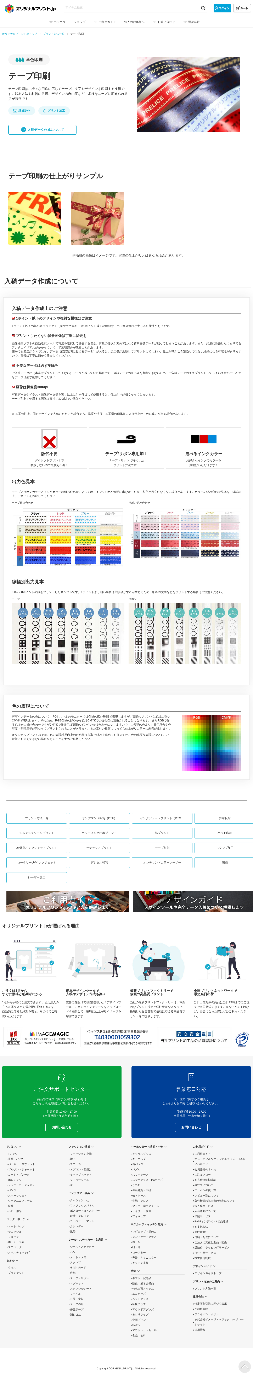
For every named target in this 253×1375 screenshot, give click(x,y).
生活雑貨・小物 (141, 1190)
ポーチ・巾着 (16, 1242)
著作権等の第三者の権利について (215, 1200)
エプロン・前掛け (81, 1169)
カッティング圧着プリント (99, 833)
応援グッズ (139, 1304)
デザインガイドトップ (208, 1273)
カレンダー (77, 1226)
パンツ (12, 1190)
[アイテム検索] (131, 7)
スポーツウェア (17, 1195)
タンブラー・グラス (144, 1236)
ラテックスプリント (99, 847)
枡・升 (136, 1247)
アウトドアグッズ (143, 1309)
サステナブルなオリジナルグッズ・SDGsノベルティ (220, 1162)
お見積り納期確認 (205, 1179)
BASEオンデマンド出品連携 (212, 1221)
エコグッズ (139, 1293)
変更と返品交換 (211, 1242)
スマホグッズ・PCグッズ (147, 1179)
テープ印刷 (162, 847)
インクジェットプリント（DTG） (162, 818)
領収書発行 (201, 1232)
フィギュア (139, 1216)
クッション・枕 (79, 1200)
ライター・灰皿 (141, 1211)
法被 (10, 1206)
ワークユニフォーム (20, 1200)
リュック (13, 1236)
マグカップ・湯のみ (144, 1231)
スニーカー (77, 1164)
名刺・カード (78, 1267)
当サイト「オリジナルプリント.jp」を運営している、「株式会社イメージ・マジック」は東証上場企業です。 (40, 1037)
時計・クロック (79, 1216)
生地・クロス (140, 1200)
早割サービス (203, 1216)
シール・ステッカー (82, 1246)
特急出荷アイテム (143, 1288)
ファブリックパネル (82, 1205)
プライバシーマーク (242, 1039)
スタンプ (75, 1262)
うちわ (136, 1185)
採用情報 (200, 1329)
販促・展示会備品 (143, 1283)
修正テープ (77, 1309)
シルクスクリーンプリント (36, 833)
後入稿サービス (204, 1206)
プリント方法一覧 (36, 818)
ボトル (136, 1242)
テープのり (77, 1304)
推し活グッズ (140, 1314)
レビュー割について (207, 1195)
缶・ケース (139, 1195)
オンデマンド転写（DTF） (99, 818)
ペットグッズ (140, 1299)
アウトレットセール (144, 1330)
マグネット (77, 1283)
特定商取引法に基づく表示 (211, 1303)
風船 (72, 1231)
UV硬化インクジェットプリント (36, 847)
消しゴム (75, 1314)
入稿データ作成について (45, 129)
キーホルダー (140, 1159)
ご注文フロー (203, 1174)
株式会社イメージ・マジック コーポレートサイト (219, 1322)
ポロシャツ (15, 1179)
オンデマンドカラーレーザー (162, 862)
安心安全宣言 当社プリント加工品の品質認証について (194, 1037)
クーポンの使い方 (205, 1190)
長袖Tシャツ (15, 1159)
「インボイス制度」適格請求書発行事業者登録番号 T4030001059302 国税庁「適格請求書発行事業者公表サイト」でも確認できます (117, 1037)
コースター (139, 1252)
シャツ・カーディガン (21, 1185)
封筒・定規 (77, 1299)
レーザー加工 (36, 877)
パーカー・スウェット (21, 1164)
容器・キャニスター (144, 1257)
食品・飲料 (139, 1335)
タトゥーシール (79, 1179)
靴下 (72, 1159)
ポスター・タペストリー (85, 1210)
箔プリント (162, 833)
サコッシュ (15, 1231)
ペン (72, 1252)
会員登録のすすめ (205, 1169)
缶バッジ (137, 1164)
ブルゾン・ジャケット (21, 1169)
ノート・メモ (78, 1257)
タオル (12, 1267)
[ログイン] (222, 8)
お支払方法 (201, 1226)
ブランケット (16, 1272)
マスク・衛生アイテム (145, 1206)
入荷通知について (205, 1211)
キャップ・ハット (81, 1174)
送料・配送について (207, 1237)
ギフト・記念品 (141, 1278)
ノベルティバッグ (19, 1252)
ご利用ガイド (203, 1153)
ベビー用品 (15, 1211)
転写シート (139, 1325)
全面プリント (140, 1319)
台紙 (72, 1272)
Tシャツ (13, 1153)
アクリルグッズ (141, 1153)
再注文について (204, 1185)
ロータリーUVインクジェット (36, 862)
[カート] (242, 8)
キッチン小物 (140, 1263)
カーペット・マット (82, 1221)
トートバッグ (16, 1226)
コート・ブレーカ (19, 1174)
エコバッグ (15, 1247)
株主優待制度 (203, 1258)
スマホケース (140, 1174)
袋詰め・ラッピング (212, 1247)
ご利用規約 (201, 1309)
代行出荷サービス (205, 1253)
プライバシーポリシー (208, 1314)
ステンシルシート (81, 1288)
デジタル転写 (99, 862)
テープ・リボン (79, 1278)
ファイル (75, 1293)
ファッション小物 (81, 1153)
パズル (136, 1169)
